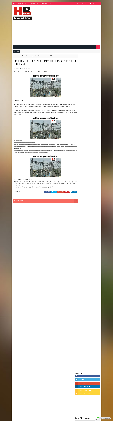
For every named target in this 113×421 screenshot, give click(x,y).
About (14, 3)
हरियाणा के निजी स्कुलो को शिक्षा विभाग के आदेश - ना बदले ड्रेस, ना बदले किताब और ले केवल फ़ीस (90, 190)
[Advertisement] (56, 33)
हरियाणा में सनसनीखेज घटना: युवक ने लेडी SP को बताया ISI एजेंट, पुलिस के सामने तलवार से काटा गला (91, 230)
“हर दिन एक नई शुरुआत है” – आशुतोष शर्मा (90, 235)
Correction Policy (22, 3)
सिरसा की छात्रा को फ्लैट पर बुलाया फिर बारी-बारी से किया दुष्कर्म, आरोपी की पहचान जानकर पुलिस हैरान (91, 218)
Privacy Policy (43, 3)
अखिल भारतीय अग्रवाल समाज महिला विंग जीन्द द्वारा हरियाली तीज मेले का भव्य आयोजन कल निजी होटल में (91, 243)
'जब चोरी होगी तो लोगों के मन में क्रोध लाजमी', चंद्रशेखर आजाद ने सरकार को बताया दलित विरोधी (91, 224)
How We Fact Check (33, 3)
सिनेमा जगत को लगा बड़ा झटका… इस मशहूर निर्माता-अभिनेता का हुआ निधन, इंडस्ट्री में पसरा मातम (91, 262)
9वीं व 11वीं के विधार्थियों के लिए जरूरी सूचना (91, 254)
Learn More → (18, 376)
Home (50, 3)
